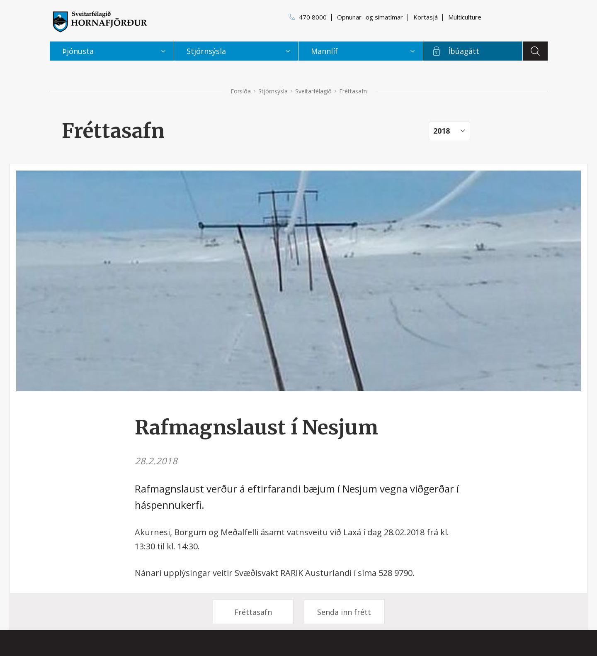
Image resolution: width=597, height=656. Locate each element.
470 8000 (313, 17)
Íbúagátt (463, 51)
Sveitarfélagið (313, 91)
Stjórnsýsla (273, 91)
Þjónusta (78, 51)
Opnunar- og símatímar (370, 17)
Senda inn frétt (344, 612)
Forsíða (241, 91)
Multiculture (464, 17)
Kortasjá (425, 17)
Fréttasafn (253, 612)
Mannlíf (324, 51)
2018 (441, 131)
